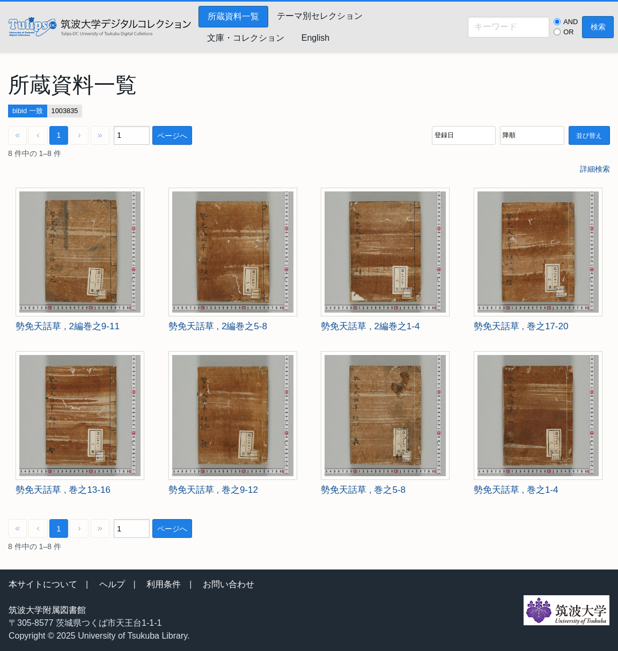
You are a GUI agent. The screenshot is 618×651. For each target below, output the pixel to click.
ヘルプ (112, 584)
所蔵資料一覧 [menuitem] (233, 16)
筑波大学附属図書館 (47, 610)
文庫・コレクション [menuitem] (245, 37)
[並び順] (464, 135)
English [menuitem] (315, 37)
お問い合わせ (228, 584)
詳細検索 (595, 169)
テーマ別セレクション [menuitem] (320, 15)
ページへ (172, 135)
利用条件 (163, 584)
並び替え (589, 135)
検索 (598, 27)
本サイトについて (43, 584)
